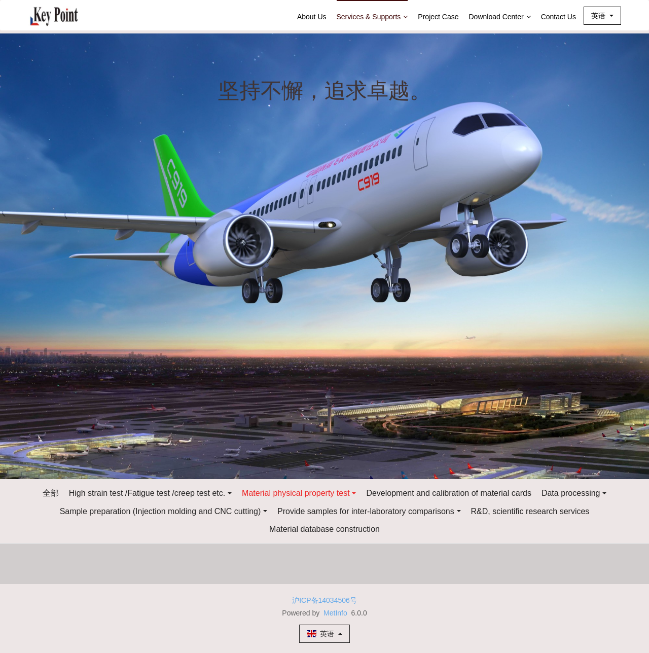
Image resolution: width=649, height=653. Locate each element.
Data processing (571, 493)
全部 (51, 493)
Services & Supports (372, 16)
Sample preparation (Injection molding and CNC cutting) (160, 511)
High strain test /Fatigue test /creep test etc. (147, 493)
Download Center (500, 16)
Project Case (438, 17)
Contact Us (558, 17)
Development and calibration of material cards (448, 493)
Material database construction (324, 529)
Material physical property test (296, 493)
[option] (324, 256)
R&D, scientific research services (530, 511)
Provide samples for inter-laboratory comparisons (365, 511)
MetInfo (335, 613)
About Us (312, 17)
